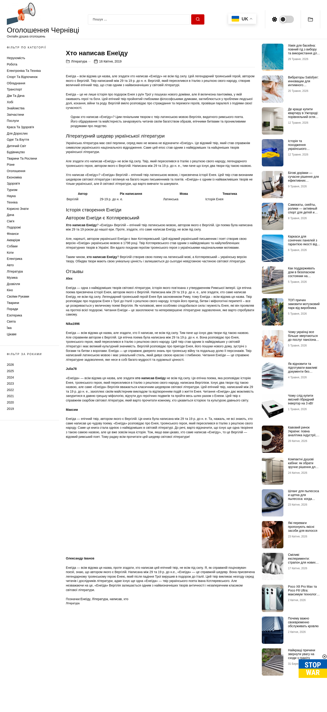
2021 (10, 396)
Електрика (14, 259)
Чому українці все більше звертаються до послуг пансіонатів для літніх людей (304, 337)
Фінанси (13, 234)
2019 (10, 409)
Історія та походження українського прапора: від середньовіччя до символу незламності (303, 150)
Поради (12, 309)
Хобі (10, 102)
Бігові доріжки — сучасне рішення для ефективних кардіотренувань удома (303, 180)
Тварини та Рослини (22, 158)
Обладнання (16, 83)
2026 (10, 364)
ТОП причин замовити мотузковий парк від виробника (304, 304)
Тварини (13, 303)
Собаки (12, 246)
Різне (11, 164)
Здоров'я (13, 183)
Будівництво (16, 152)
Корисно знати (18, 209)
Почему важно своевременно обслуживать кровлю (303, 622)
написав (116, 705)
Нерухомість (16, 58)
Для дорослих (17, 133)
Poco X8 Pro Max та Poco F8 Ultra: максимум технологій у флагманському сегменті (303, 594)
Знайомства (16, 108)
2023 (10, 383)
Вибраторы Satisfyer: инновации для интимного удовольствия (303, 82)
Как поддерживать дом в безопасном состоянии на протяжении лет (301, 273)
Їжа (9, 328)
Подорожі (14, 227)
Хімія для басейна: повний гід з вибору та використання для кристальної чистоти (303, 51)
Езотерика (14, 315)
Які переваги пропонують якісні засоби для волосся (302, 526)
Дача (10, 215)
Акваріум (13, 240)
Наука (11, 196)
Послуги (13, 121)
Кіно (10, 290)
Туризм (12, 190)
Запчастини (15, 114)
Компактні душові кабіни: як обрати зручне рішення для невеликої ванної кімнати (302, 466)
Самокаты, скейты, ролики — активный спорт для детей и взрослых (302, 210)
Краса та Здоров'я (20, 127)
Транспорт (14, 89)
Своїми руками (18, 296)
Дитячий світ (16, 146)
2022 (10, 390)
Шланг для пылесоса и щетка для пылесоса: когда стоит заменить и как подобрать (303, 498)
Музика (12, 277)
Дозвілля (13, 284)
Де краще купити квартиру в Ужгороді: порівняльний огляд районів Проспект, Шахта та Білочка (303, 116)
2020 (10, 402)
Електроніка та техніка (24, 71)
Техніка (12, 202)
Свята (11, 321)
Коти (10, 252)
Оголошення (16, 171)
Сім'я (10, 221)
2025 (10, 371)
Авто (10, 265)
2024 (10, 377)
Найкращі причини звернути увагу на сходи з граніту (301, 654)
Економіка (14, 177)
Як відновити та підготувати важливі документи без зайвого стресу (302, 369)
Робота (12, 64)
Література (15, 271)
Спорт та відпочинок (22, 77)
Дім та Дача (16, 96)
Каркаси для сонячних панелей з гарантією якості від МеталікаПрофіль (302, 242)
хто (126, 705)
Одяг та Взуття (18, 139)
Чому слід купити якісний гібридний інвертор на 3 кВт (301, 399)
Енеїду (85, 705)
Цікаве (12, 334)
